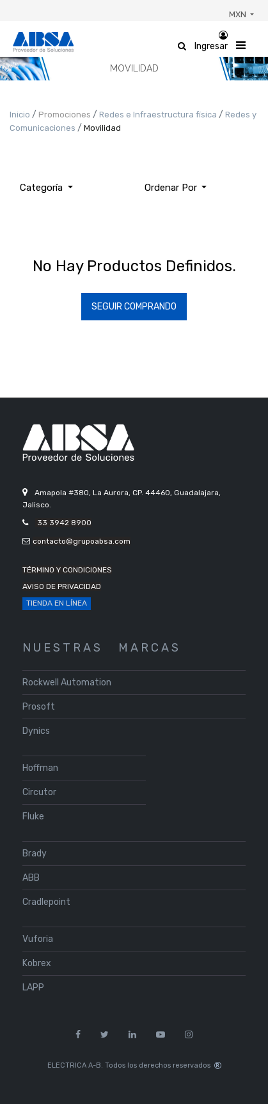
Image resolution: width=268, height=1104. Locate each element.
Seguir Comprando (134, 306)
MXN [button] (238, 14)
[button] (175, 187)
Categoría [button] (42, 187)
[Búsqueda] (226, 182)
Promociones (65, 114)
